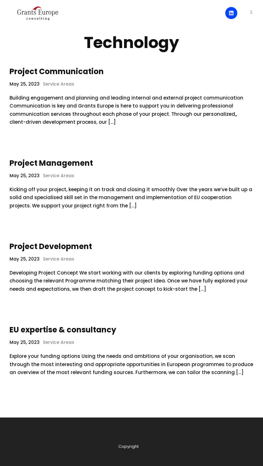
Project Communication (57, 71)
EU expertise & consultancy (63, 329)
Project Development (51, 246)
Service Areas (58, 84)
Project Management (51, 163)
